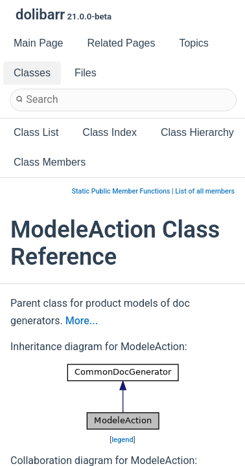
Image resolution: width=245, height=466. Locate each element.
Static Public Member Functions (121, 191)
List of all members (205, 191)
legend (122, 440)
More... (81, 321)
